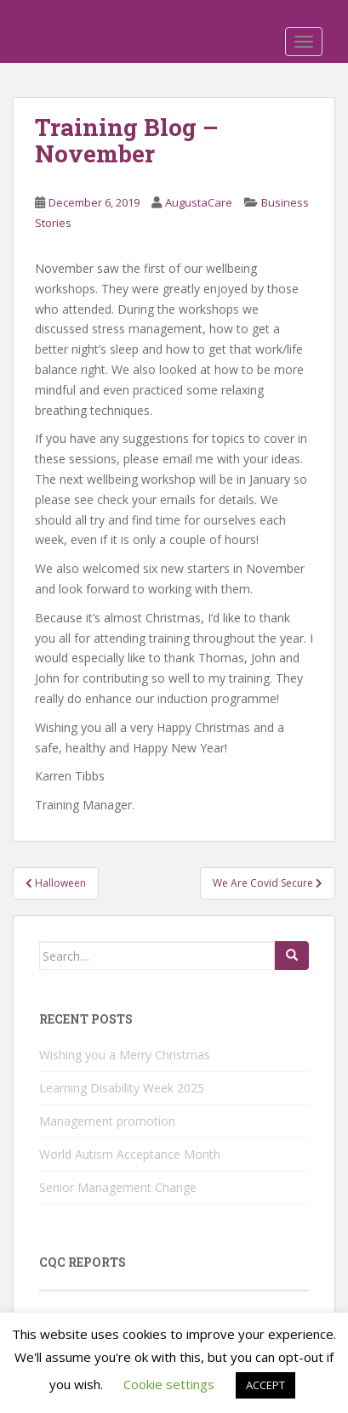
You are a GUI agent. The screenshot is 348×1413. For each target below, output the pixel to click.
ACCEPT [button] (265, 1385)
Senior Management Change (118, 1187)
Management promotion (107, 1121)
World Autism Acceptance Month (129, 1154)
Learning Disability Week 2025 (121, 1088)
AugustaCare (198, 202)
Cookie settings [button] (168, 1384)
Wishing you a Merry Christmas (124, 1055)
